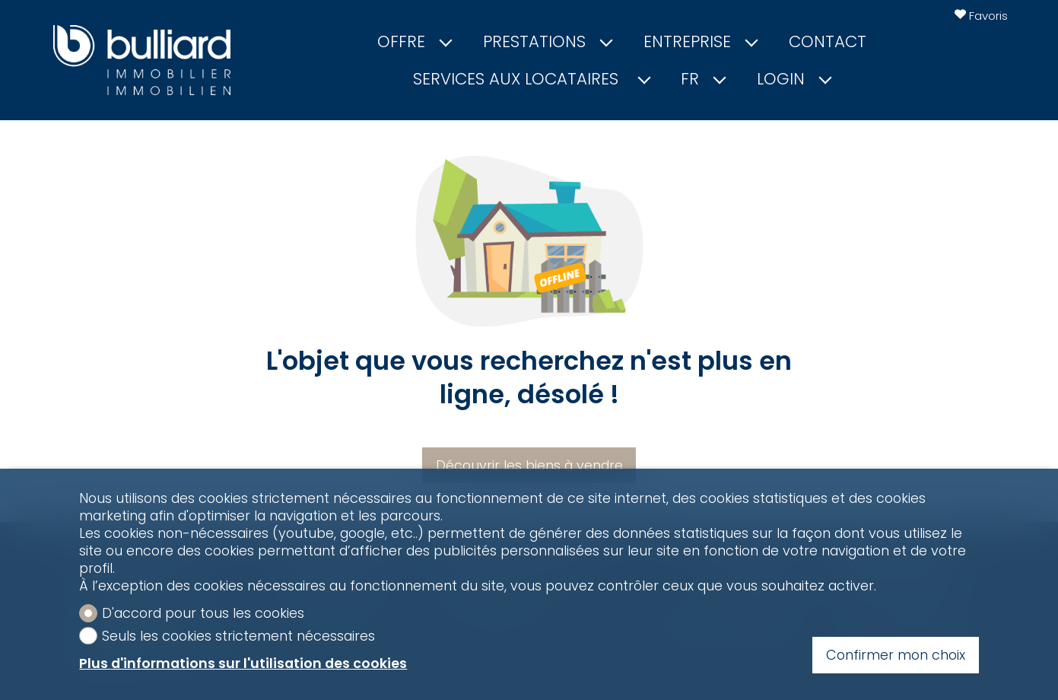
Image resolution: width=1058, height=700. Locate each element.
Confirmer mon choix (895, 654)
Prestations (547, 41)
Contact (827, 41)
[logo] (142, 60)
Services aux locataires (530, 79)
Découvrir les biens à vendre (529, 465)
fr (702, 79)
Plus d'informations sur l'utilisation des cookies (243, 663)
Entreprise (699, 41)
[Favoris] (981, 16)
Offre (413, 41)
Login (793, 79)
